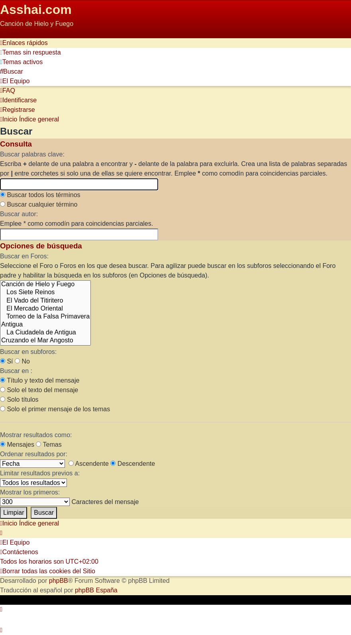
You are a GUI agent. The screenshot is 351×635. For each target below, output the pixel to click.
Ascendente (89, 463)
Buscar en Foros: (24, 256)
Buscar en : (16, 370)
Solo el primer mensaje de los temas (55, 409)
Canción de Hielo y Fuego (45, 285)
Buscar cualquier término (38, 204)
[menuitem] (30, 52)
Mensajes (17, 444)
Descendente (132, 463)
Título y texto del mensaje (39, 380)
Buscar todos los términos (40, 194)
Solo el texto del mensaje (39, 390)
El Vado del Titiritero (45, 301)
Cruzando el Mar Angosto (45, 341)
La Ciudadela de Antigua (45, 333)
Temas (48, 444)
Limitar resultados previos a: (40, 473)
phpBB (58, 580)
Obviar (9, 33)
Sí (6, 361)
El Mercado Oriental (45, 309)
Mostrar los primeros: (30, 492)
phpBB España (96, 590)
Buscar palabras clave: (32, 154)
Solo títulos (19, 399)
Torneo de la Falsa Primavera (45, 317)
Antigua (45, 325)
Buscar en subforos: (28, 351)
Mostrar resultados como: (36, 435)
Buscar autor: (19, 214)
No (22, 361)
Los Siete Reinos (45, 293)
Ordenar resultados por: (33, 454)
